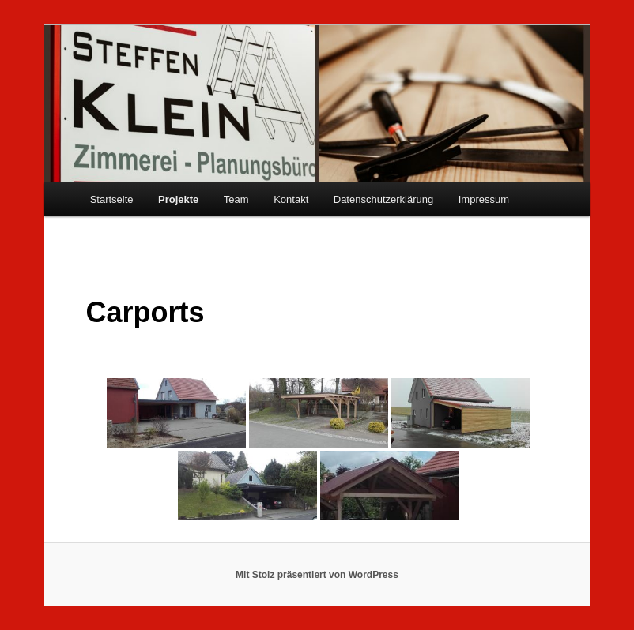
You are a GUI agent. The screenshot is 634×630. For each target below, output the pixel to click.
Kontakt (291, 199)
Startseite (112, 199)
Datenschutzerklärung (383, 199)
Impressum (484, 199)
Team (236, 199)
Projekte (178, 199)
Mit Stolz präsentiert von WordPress (317, 574)
